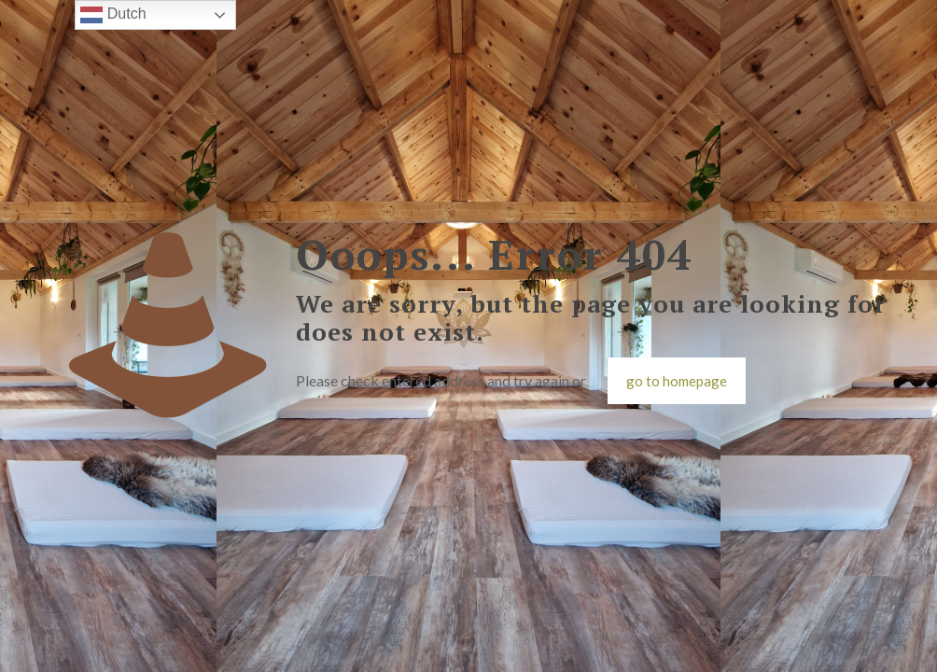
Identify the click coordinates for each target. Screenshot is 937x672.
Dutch (113, 15)
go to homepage (676, 380)
